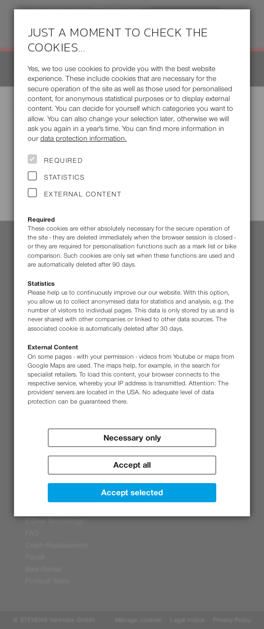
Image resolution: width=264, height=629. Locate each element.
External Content (82, 194)
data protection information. (83, 138)
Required (63, 160)
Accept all (132, 465)
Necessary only (132, 437)
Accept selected (132, 492)
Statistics (64, 177)
